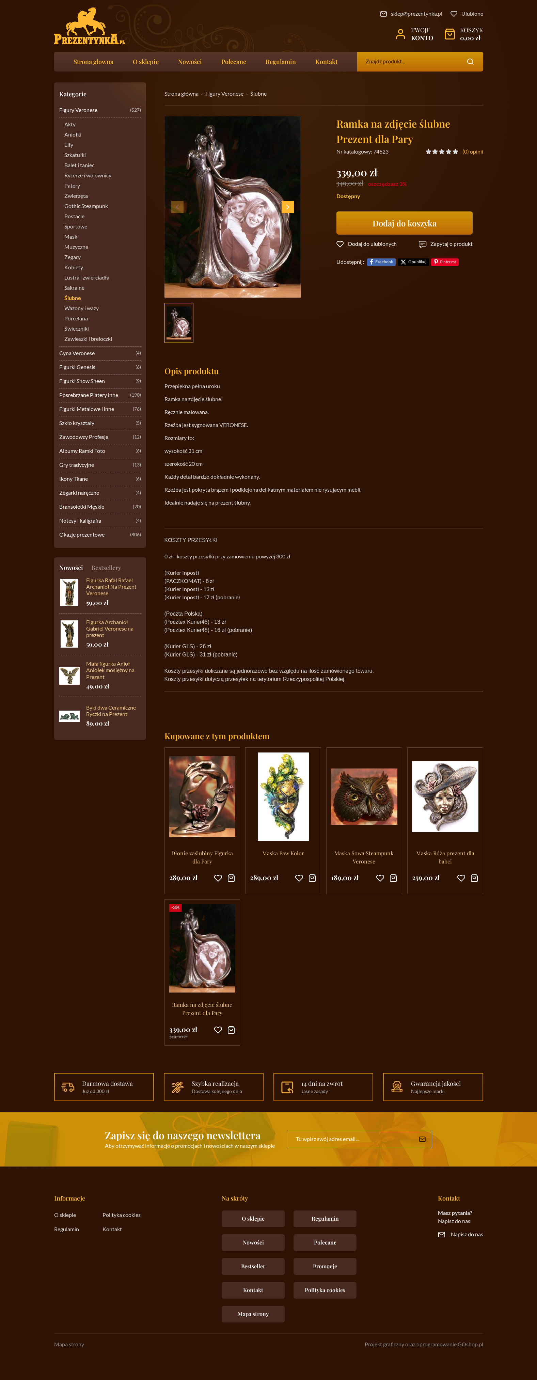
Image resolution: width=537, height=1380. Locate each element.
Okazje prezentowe (100, 535)
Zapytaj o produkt (451, 244)
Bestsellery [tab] (106, 568)
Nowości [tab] (71, 568)
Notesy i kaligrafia (100, 521)
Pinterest (448, 262)
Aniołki (72, 135)
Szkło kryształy (100, 423)
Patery (72, 186)
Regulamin (281, 62)
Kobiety (73, 267)
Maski (71, 237)
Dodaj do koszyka (405, 223)
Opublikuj (417, 262)
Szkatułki (75, 155)
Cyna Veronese (100, 353)
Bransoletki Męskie (100, 507)
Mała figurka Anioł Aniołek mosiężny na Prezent (110, 670)
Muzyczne (76, 247)
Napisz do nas (467, 1234)
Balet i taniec (79, 165)
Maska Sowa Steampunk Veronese (364, 857)
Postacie (74, 216)
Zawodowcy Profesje (100, 437)
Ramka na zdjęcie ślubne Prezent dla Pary (202, 1008)
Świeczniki (76, 329)
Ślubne (72, 298)
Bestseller (253, 1266)
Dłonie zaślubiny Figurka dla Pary (202, 857)
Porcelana (76, 318)
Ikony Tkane (100, 479)
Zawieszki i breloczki (88, 339)
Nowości (190, 62)
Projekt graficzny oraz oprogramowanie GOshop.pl (424, 1344)
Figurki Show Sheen (100, 381)
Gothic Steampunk (86, 206)
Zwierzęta (76, 196)
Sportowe (75, 226)
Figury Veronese (100, 110)
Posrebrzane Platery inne (100, 395)
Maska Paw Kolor (283, 853)
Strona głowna (93, 62)
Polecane (233, 62)
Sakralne (74, 288)
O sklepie (146, 62)
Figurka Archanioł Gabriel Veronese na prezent (109, 629)
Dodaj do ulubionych (372, 244)
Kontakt (326, 62)
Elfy (68, 145)
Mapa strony (253, 1313)
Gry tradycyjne (100, 465)
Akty (70, 124)
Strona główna (181, 94)
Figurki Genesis (100, 367)
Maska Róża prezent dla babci (445, 857)
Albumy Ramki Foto (100, 451)
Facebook (384, 262)
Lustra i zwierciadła (86, 278)
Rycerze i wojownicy (87, 175)
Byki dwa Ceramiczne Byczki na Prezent (111, 711)
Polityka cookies (121, 1215)
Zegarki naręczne (100, 493)
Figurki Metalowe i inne (100, 409)
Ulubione (472, 14)
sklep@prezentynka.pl (416, 14)
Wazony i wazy (81, 308)
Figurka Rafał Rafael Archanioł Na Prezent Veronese (111, 587)
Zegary (72, 257)
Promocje (325, 1266)
